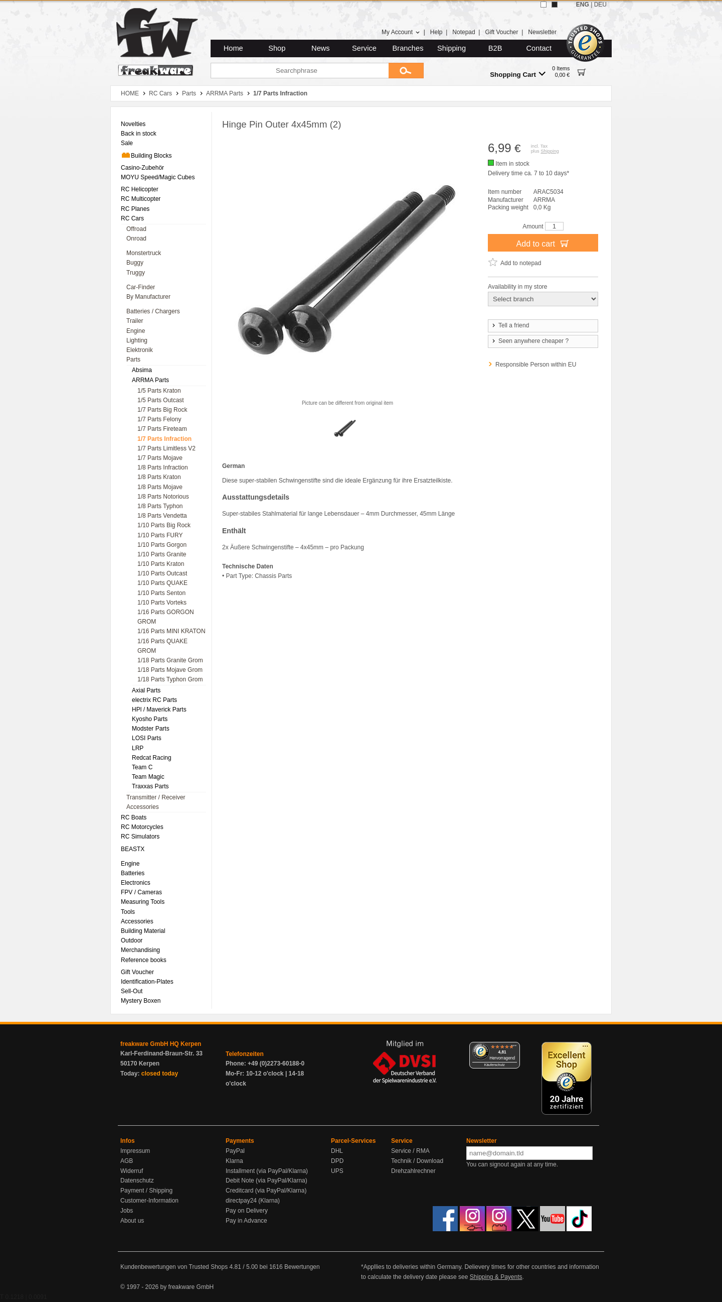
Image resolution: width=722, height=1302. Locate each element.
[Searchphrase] (300, 70)
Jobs (126, 1210)
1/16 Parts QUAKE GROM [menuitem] (162, 646)
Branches (408, 48)
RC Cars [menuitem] (132, 218)
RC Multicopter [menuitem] (140, 198)
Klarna (234, 1160)
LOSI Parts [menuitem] (146, 738)
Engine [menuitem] (135, 330)
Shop (276, 48)
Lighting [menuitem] (136, 340)
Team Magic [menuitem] (148, 776)
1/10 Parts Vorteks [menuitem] (162, 602)
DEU (600, 4)
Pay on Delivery (247, 1210)
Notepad (463, 32)
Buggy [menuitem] (134, 262)
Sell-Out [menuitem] (131, 991)
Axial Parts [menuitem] (146, 690)
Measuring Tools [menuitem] (142, 901)
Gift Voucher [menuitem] (137, 972)
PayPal (235, 1150)
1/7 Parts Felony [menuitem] (159, 419)
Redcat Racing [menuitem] (151, 757)
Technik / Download (417, 1160)
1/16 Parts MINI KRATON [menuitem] (171, 631)
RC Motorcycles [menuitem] (142, 827)
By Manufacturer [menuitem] (148, 296)
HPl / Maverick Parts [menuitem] (159, 709)
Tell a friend (510, 325)
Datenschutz (137, 1180)
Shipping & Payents (496, 1276)
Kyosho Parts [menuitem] (149, 719)
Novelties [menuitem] (133, 124)
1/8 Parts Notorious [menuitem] (163, 496)
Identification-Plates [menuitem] (147, 981)
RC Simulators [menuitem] (140, 836)
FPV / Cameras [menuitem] (141, 892)
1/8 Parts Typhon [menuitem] (160, 506)
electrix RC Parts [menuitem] (154, 699)
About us (132, 1220)
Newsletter (542, 32)
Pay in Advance (246, 1220)
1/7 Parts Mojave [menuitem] (160, 457)
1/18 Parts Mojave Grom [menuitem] (170, 669)
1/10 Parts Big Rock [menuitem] (164, 525)
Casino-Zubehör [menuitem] (142, 167)
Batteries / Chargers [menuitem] (153, 311)
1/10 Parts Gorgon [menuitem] (162, 544)
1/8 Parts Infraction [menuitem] (162, 467)
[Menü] (514, 1048)
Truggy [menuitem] (135, 272)
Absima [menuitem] (142, 370)
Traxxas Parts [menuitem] (150, 786)
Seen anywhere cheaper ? (530, 340)
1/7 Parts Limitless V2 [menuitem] (166, 448)
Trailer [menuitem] (134, 320)
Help (436, 32)
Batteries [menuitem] (132, 873)
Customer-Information (149, 1200)
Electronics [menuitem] (135, 882)
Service (364, 48)
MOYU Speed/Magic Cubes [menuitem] (158, 177)
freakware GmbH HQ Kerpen (160, 1043)
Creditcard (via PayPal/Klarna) (266, 1190)
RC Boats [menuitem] (133, 817)
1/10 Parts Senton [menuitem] (161, 593)
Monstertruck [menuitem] (143, 253)
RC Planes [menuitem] (135, 208)
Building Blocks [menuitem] (146, 155)
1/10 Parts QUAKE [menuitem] (162, 582)
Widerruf (131, 1170)
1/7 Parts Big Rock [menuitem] (162, 409)
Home (233, 48)
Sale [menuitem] (127, 143)
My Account (401, 32)
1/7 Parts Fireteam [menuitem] (162, 428)
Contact (539, 48)
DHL (337, 1150)
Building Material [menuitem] (143, 930)
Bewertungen (302, 1266)
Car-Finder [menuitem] (140, 287)
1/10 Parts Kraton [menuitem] (160, 563)
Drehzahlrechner (413, 1170)
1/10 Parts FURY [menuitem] (160, 535)
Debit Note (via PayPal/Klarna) (266, 1180)
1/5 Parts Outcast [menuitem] (160, 400)
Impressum (135, 1150)
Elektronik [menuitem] (139, 349)
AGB (126, 1160)
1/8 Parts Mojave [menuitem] (160, 487)
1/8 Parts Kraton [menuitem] (159, 477)
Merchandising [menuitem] (140, 950)
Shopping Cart (518, 74)
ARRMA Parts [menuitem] (150, 380)
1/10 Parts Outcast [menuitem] (162, 573)
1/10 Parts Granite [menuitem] (161, 554)
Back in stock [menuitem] (138, 133)
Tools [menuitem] (128, 911)
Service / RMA (410, 1150)
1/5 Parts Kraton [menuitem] (159, 390)
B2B (495, 48)
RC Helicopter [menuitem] (139, 189)
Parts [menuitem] (133, 359)
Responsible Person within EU (535, 364)
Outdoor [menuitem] (131, 940)
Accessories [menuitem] (142, 806)
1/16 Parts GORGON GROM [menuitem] (165, 617)
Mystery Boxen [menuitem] (140, 1000)
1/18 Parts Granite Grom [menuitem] (170, 660)
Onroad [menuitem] (136, 238)
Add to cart (543, 243)
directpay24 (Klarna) (253, 1200)
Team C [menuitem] (142, 767)
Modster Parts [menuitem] (150, 728)
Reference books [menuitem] (143, 960)
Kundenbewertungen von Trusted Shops (174, 1266)
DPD (337, 1160)
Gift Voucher (501, 32)
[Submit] (406, 70)
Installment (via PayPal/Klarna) (267, 1170)
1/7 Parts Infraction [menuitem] (164, 438)
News (320, 48)
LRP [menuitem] (137, 748)
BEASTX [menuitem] (132, 849)
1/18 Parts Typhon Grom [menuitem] (170, 679)
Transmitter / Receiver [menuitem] (156, 797)
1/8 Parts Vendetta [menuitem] (162, 515)
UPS (337, 1170)
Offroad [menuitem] (136, 228)
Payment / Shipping (146, 1190)
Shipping (451, 48)
